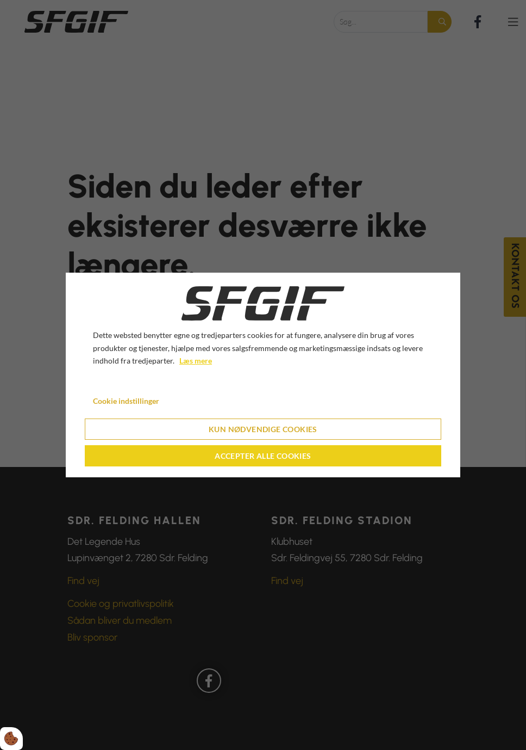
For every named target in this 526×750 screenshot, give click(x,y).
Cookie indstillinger (126, 400)
